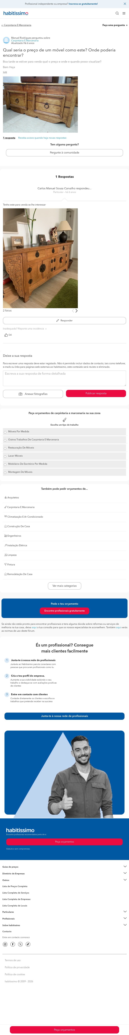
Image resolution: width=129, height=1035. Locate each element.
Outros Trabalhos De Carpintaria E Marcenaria (33, 440)
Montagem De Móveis (20, 472)
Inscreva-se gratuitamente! (83, 4)
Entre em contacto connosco (16, 937)
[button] (64, 867)
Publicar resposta (96, 393)
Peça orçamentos (64, 1030)
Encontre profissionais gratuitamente (64, 611)
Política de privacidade (17, 967)
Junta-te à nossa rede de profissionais (64, 716)
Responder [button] (64, 321)
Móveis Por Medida (18, 431)
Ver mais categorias (65, 586)
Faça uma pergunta (114, 25)
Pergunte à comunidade (64, 152)
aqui (34, 627)
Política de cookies (15, 974)
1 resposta (9, 138)
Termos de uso (13, 960)
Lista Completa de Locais (14, 906)
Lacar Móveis (15, 456)
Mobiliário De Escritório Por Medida (27, 464)
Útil (8, 335)
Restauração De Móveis (21, 448)
